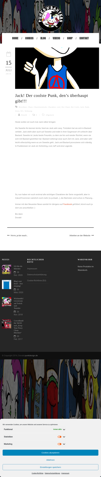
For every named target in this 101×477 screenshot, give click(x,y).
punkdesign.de (31, 355)
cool (58, 107)
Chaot (30, 107)
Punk (87, 107)
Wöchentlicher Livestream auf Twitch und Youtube (19, 303)
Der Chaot (66, 107)
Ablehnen (50, 460)
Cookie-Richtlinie (37, 473)
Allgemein (50, 115)
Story (17, 111)
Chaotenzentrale (40, 107)
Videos (56, 38)
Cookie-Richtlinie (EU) (36, 280)
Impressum (65, 473)
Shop (70, 38)
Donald (24, 115)
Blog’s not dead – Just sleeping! (18, 283)
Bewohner (23, 107)
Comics (29, 38)
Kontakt (84, 38)
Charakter (52, 107)
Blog (43, 38)
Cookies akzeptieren (50, 453)
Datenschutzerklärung (52, 473)
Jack (82, 107)
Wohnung (28, 111)
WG (22, 111)
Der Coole (75, 107)
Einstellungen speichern (50, 467)
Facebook (67, 204)
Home (15, 38)
